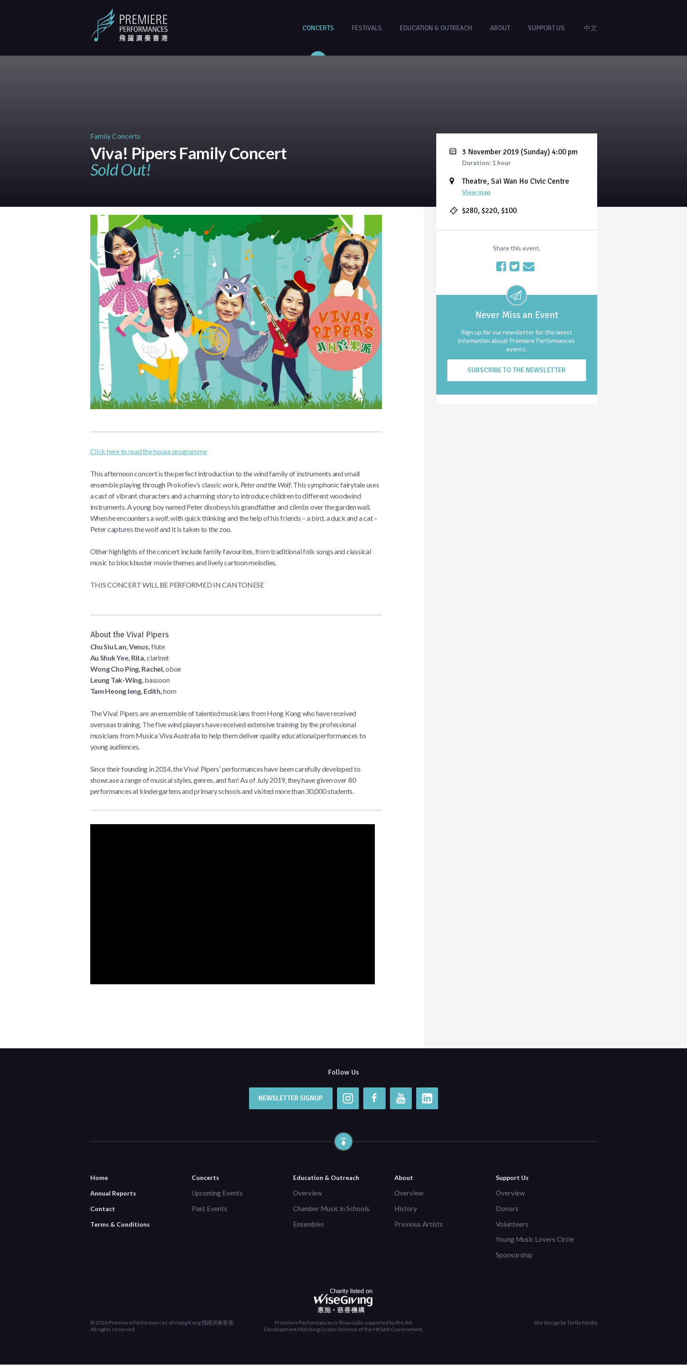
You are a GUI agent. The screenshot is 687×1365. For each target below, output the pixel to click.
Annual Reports (113, 1193)
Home (99, 1178)
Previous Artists (418, 1224)
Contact (102, 1208)
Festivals (367, 28)
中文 (590, 28)
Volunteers (512, 1224)
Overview (307, 1193)
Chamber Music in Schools (331, 1208)
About (500, 28)
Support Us (546, 28)
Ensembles (308, 1224)
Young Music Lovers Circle (535, 1240)
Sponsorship (514, 1255)
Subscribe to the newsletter (516, 370)
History (405, 1208)
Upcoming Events (217, 1193)
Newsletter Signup (290, 1098)
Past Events (209, 1208)
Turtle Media (582, 1323)
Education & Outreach (436, 28)
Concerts (318, 28)
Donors (507, 1208)
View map (476, 192)
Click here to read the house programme (148, 451)
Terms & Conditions (120, 1224)
